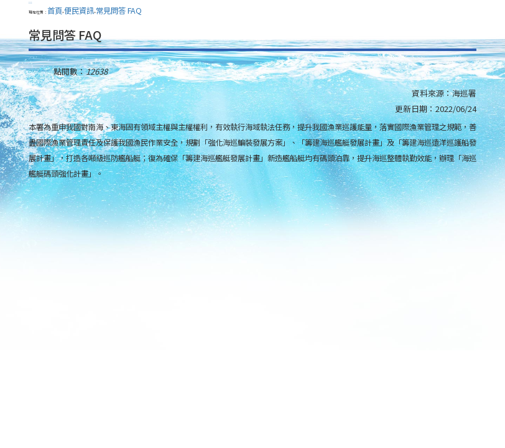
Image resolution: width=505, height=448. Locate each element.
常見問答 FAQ (119, 10)
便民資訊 (79, 10)
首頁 (54, 10)
